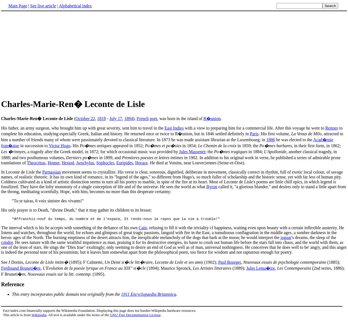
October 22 (85, 118)
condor (7, 243)
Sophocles (105, 162)
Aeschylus (85, 162)
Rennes (331, 128)
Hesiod (68, 162)
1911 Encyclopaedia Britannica (148, 295)
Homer (54, 162)
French (143, 118)
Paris (254, 133)
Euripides (124, 162)
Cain (143, 228)
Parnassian (51, 172)
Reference (12, 285)
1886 (270, 139)
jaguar (286, 238)
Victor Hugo (59, 145)
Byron (211, 186)
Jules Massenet (192, 151)
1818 (101, 118)
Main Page (17, 6)
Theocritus (36, 162)
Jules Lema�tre (260, 269)
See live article (43, 6)
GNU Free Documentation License (135, 316)
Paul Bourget (229, 263)
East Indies (174, 128)
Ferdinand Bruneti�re (21, 269)
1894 (128, 118)
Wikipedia (39, 316)
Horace (141, 162)
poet (153, 118)
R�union (211, 118)
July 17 (116, 118)
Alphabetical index (75, 6)
